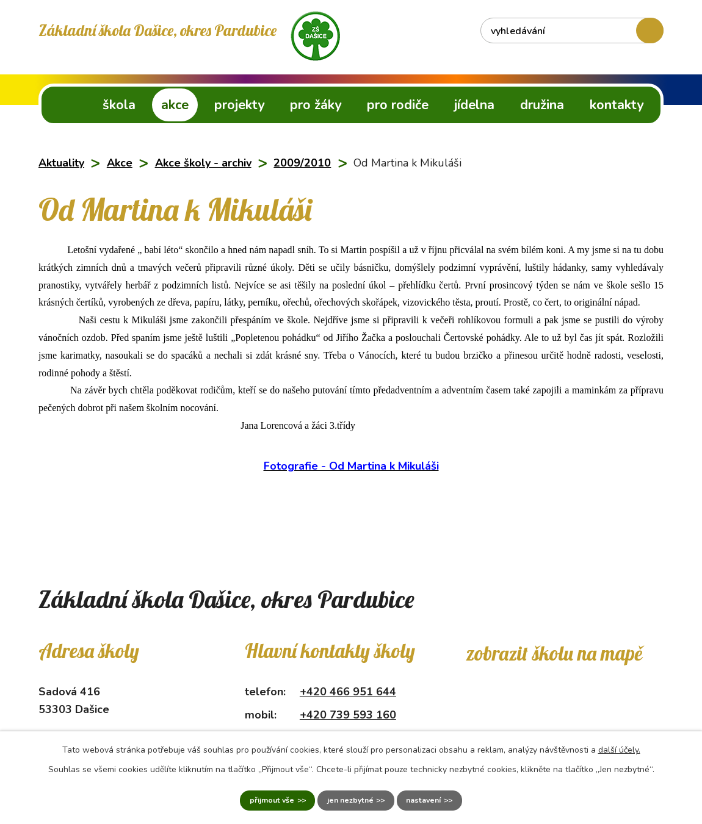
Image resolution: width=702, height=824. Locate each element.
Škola (119, 105)
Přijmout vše (247, 798)
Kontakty (616, 105)
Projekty (239, 105)
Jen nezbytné (349, 798)
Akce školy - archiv (203, 163)
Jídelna (474, 105)
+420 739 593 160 (348, 715)
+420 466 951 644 (348, 691)
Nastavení (447, 798)
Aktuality (61, 163)
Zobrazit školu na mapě (554, 653)
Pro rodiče (398, 105)
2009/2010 (302, 163)
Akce (175, 105)
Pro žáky (315, 105)
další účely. (619, 745)
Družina (542, 105)
